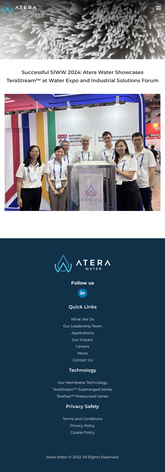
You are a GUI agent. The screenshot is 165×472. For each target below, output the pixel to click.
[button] (158, 8)
